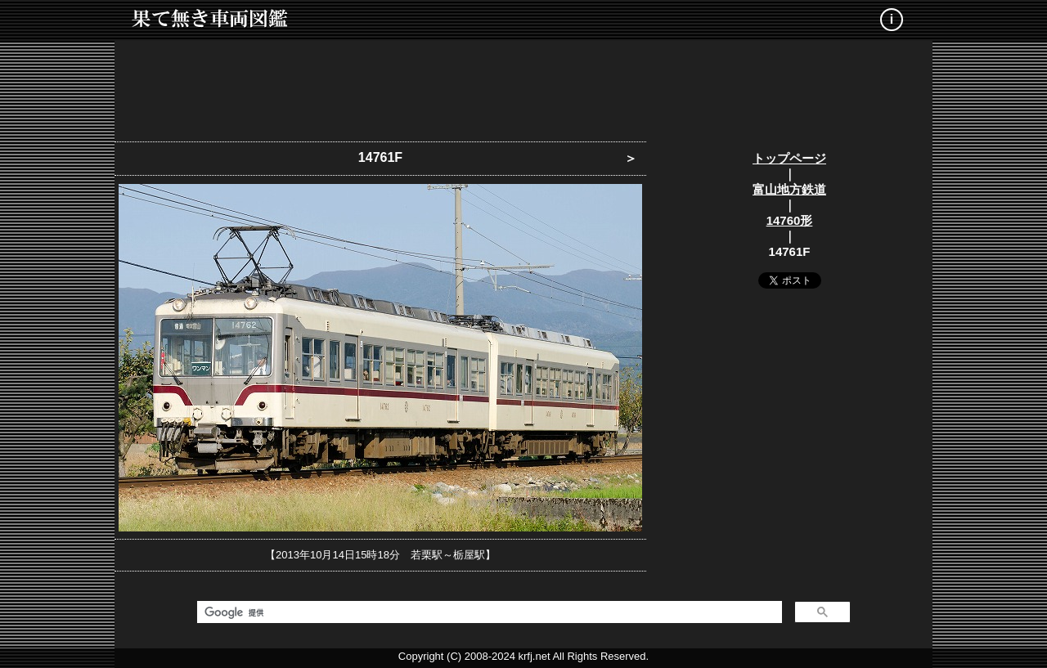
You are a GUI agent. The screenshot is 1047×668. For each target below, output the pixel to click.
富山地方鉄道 (789, 189)
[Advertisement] (523, 86)
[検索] (487, 612)
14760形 (789, 220)
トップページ (789, 158)
